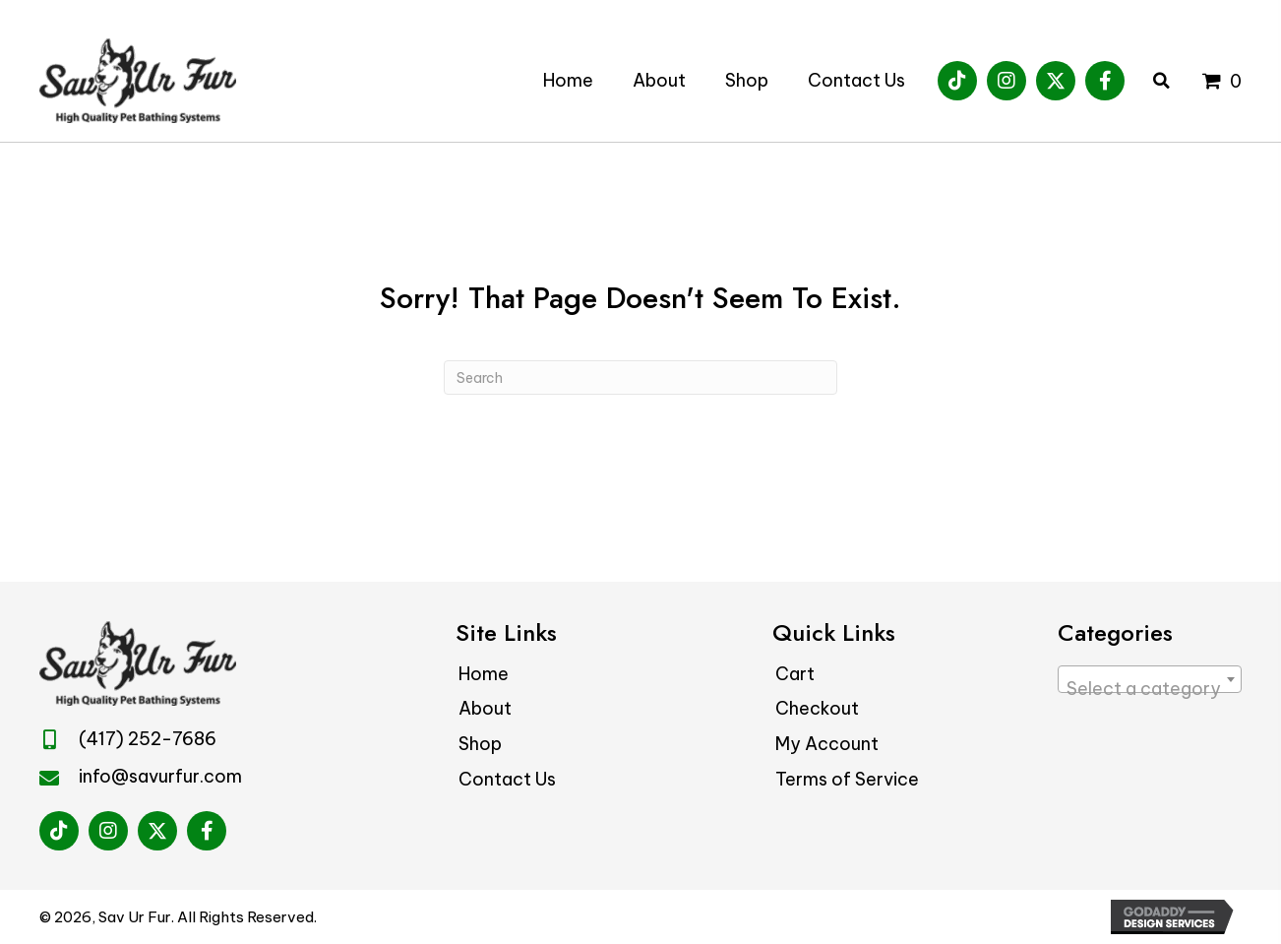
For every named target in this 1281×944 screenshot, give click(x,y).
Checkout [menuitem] (817, 708)
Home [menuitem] (483, 673)
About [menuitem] (485, 708)
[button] (957, 80)
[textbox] (1150, 689)
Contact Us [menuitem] (507, 779)
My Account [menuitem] (827, 743)
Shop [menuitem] (480, 743)
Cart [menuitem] (795, 673)
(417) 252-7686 (147, 738)
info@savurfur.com (160, 776)
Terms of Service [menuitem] (847, 779)
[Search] (640, 377)
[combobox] (1150, 679)
